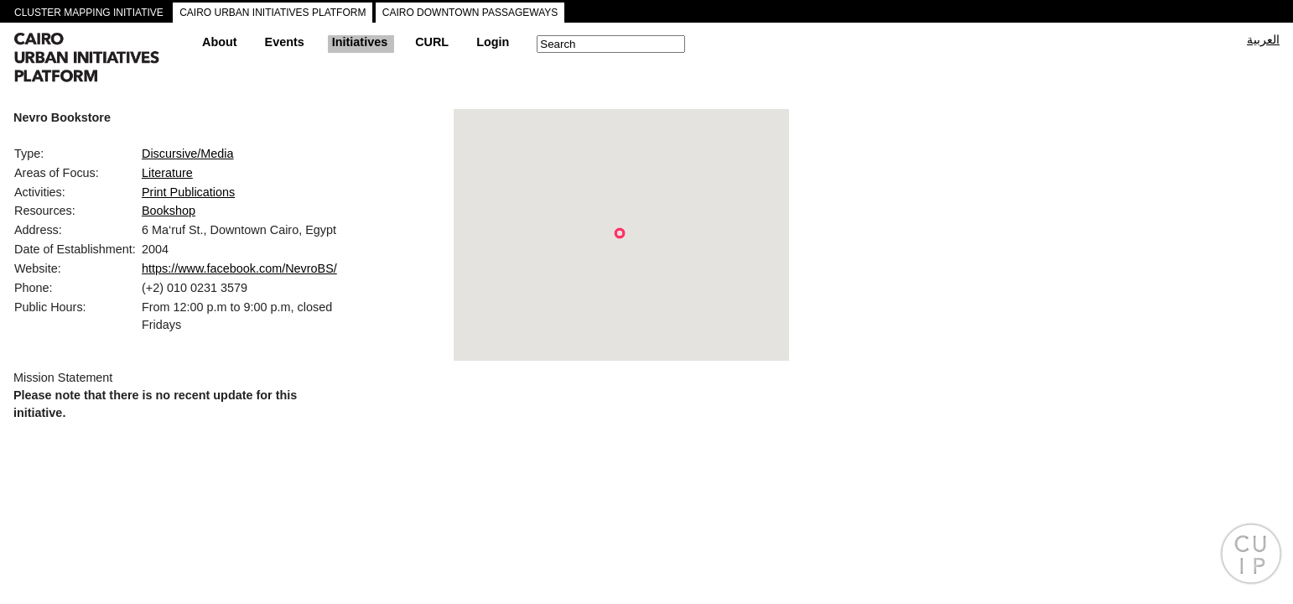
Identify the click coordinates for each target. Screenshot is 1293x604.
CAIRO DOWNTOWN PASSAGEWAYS (470, 12)
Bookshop (168, 210)
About (219, 42)
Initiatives (359, 42)
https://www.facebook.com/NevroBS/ (239, 268)
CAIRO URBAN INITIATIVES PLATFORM (272, 12)
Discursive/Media (188, 153)
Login (492, 42)
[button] (619, 233)
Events (284, 42)
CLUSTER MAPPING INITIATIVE (89, 12)
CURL (432, 42)
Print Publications (188, 192)
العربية (1263, 39)
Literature (167, 173)
